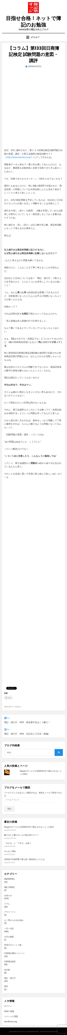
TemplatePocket (33, 1032)
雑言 (6, 986)
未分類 (7, 970)
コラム (17, 707)
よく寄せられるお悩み (13, 920)
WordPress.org (10, 1021)
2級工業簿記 (9, 887)
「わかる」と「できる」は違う (17, 843)
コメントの (11, 1016)
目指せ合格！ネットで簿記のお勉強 (33, 21)
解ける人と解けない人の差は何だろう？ (21, 835)
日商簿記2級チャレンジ (14, 953)
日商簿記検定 (10, 961)
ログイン (8, 1006)
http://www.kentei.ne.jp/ (18, 157)
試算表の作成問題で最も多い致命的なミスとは (24, 859)
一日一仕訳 (9, 928)
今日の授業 (9, 937)
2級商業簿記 (9, 879)
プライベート (10, 912)
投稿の (9, 1011)
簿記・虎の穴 (10, 978)
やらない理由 (10, 851)
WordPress (54, 1032)
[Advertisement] (33, 105)
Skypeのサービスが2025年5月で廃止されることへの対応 (29, 827)
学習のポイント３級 (12, 945)
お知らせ (8, 895)
